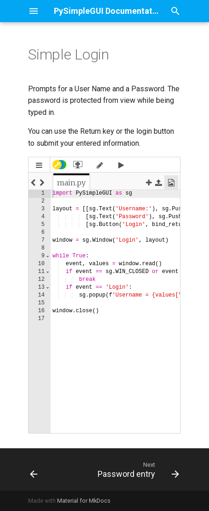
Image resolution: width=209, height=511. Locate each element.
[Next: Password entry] (137, 469)
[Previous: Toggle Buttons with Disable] (34, 469)
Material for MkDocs (83, 500)
